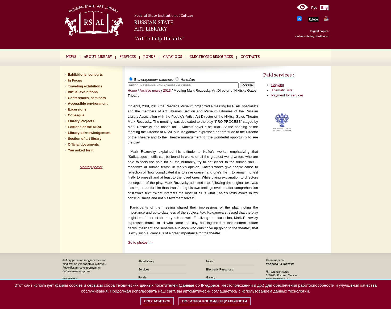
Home (132, 90)
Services (143, 269)
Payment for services (287, 95)
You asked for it (81, 150)
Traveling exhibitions (85, 86)
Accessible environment (88, 103)
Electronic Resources (219, 269)
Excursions (77, 109)
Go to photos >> (140, 242)
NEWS (71, 56)
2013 (167, 90)
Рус (314, 8)
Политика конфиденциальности (214, 301)
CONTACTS (250, 56)
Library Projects (81, 121)
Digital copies (319, 31)
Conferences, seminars (87, 98)
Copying (277, 85)
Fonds (142, 277)
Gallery (210, 277)
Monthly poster (91, 167)
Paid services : (278, 74)
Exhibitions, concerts (85, 75)
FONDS (149, 56)
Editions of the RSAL (85, 127)
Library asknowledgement (89, 133)
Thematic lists (281, 90)
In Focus (75, 80)
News (209, 261)
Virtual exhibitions (83, 92)
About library (98, 56)
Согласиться (157, 301)
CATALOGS (172, 56)
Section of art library (84, 139)
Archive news (150, 90)
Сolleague (76, 115)
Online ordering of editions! (311, 36)
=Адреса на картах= (280, 263)
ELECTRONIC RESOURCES (211, 56)
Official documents (83, 144)
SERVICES (127, 56)
